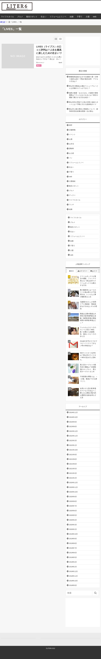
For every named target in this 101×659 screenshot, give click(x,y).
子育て (79, 17)
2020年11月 (73, 487)
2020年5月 (73, 515)
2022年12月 (73, 431)
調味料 (71, 148)
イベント (72, 134)
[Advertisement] (82, 51)
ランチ (71, 204)
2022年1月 (73, 445)
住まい (43, 17)
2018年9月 (73, 585)
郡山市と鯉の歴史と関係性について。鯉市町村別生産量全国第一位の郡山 (83, 110)
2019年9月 (73, 539)
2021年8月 (73, 459)
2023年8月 (73, 426)
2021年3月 (73, 473)
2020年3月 (73, 525)
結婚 (71, 17)
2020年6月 (73, 511)
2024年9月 (73, 422)
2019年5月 (73, 557)
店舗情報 (72, 130)
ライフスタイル (7, 17)
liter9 (60, 62)
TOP (2, 22)
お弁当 (71, 144)
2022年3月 (73, 440)
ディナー (72, 195)
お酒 (70, 139)
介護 (88, 17)
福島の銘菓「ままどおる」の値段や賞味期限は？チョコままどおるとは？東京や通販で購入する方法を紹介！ (83, 95)
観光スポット (31, 17)
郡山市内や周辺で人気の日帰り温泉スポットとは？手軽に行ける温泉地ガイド (83, 103)
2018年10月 (73, 581)
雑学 (70, 125)
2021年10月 (73, 450)
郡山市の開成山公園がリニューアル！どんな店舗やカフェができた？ (83, 87)
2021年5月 (73, 469)
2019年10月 (73, 534)
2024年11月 (73, 412)
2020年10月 (73, 492)
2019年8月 (73, 543)
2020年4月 (73, 520)
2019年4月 (73, 562)
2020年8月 (73, 501)
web (94, 17)
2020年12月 (73, 482)
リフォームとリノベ (58, 17)
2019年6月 (73, 553)
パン (70, 158)
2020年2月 (73, 529)
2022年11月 (73, 436)
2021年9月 (73, 454)
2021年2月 (73, 478)
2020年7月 (73, 506)
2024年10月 (73, 417)
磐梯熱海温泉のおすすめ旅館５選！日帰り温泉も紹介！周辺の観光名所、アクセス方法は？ (83, 79)
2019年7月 (73, 548)
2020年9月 (73, 497)
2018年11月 (73, 576)
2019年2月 (73, 567)
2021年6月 (73, 464)
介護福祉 (72, 181)
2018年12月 (73, 571)
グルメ (20, 17)
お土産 (71, 153)
